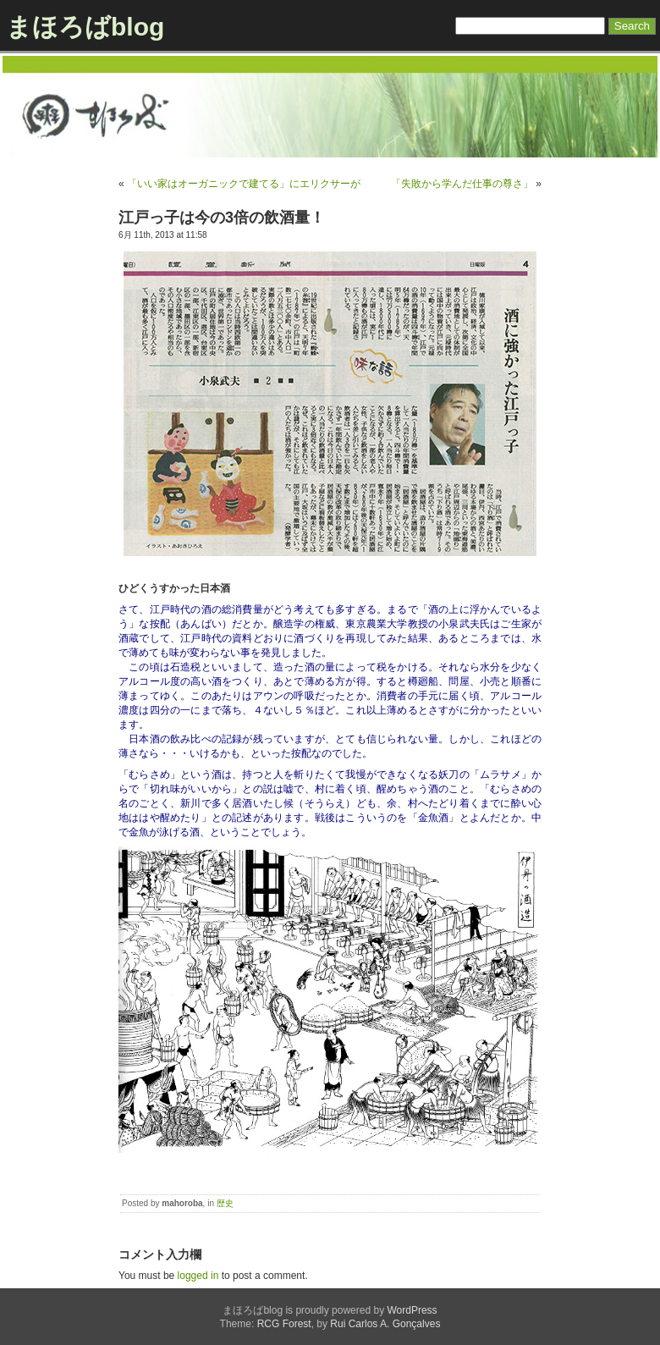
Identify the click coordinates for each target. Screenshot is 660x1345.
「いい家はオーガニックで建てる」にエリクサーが (243, 184)
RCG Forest (284, 1324)
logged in (198, 1276)
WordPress (412, 1310)
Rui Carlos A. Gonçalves (385, 1324)
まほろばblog (85, 27)
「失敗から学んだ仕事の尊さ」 (462, 184)
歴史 (225, 1203)
